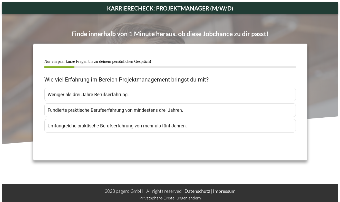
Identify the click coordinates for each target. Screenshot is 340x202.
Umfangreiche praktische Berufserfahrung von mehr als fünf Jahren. (117, 125)
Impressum (224, 187)
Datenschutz (197, 187)
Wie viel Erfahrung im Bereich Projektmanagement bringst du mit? (126, 79)
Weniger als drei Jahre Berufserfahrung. (88, 94)
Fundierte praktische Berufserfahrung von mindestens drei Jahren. (115, 110)
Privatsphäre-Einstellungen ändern (170, 193)
